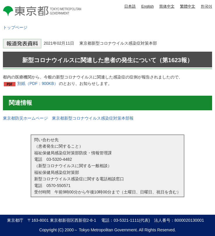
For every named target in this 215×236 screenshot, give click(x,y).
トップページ (15, 27)
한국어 (206, 6)
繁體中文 (187, 6)
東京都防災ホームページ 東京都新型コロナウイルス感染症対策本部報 (68, 118)
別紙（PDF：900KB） (37, 83)
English (147, 6)
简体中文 (166, 6)
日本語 (130, 6)
